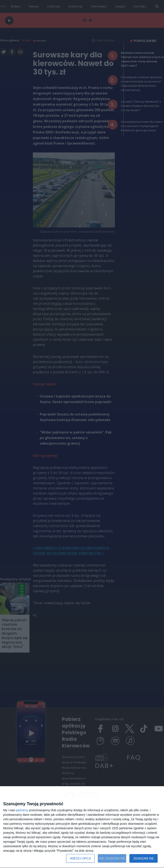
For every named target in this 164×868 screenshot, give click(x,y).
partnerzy (22, 810)
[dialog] (82, 827)
